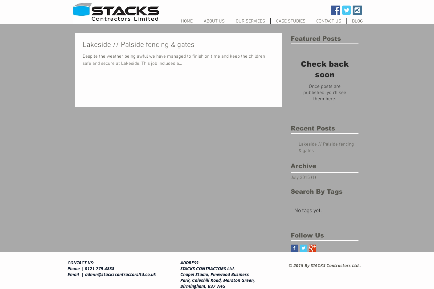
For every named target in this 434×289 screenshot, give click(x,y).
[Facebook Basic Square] (294, 248)
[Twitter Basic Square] (303, 248)
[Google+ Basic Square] (312, 248)
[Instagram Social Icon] (357, 10)
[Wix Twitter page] (346, 10)
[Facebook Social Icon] (335, 10)
